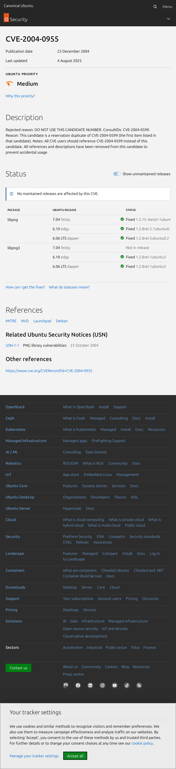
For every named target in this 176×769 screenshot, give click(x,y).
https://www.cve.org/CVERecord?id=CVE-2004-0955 (49, 371)
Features (70, 486)
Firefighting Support (108, 441)
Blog (125, 666)
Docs (137, 418)
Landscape (15, 553)
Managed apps (75, 441)
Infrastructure (93, 621)
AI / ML (12, 452)
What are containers (80, 570)
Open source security (80, 628)
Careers (111, 666)
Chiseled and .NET (149, 570)
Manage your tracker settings (34, 756)
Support (120, 407)
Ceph (10, 418)
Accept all (75, 756)
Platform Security (77, 536)
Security (13, 536)
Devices (89, 610)
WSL (134, 497)
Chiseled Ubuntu (115, 570)
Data (74, 621)
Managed (97, 418)
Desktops (70, 610)
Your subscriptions (78, 598)
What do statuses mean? (69, 287)
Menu (167, 6)
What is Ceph (74, 418)
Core (101, 587)
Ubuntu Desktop (20, 497)
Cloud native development (85, 636)
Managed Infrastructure (128, 621)
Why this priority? (20, 96)
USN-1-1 (12, 345)
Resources (156, 429)
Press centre (73, 674)
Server (87, 587)
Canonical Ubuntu (18, 6)
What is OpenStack (78, 407)
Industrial (94, 647)
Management (128, 474)
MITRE (11, 321)
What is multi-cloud (104, 525)
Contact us (18, 668)
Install (104, 407)
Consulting (119, 418)
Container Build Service (82, 576)
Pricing (131, 598)
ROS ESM (70, 463)
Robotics (13, 463)
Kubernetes (15, 429)
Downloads (15, 587)
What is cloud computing (83, 519)
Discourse (150, 598)
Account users (109, 598)
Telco (135, 647)
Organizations (74, 497)
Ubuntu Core (16, 486)
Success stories (94, 486)
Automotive (73, 647)
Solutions (14, 621)
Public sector (116, 647)
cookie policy (142, 743)
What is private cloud (126, 519)
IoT (8, 474)
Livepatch (117, 536)
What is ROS (93, 463)
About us (70, 666)
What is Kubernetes (79, 429)
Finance (149, 647)
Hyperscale (72, 508)
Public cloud (135, 525)
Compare (110, 553)
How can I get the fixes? (25, 287)
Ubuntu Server (18, 508)
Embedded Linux (98, 474)
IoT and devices (115, 628)
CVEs (67, 542)
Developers (100, 497)
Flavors (120, 497)
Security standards (144, 536)
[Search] (155, 6)
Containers (15, 570)
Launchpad (42, 321)
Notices (82, 542)
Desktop (70, 587)
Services (118, 486)
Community (118, 463)
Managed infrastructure (26, 441)
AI (64, 621)
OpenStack (15, 407)
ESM (100, 536)
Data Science (96, 452)
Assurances (102, 542)
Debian (62, 321)
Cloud (11, 519)
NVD (25, 321)
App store (71, 474)
